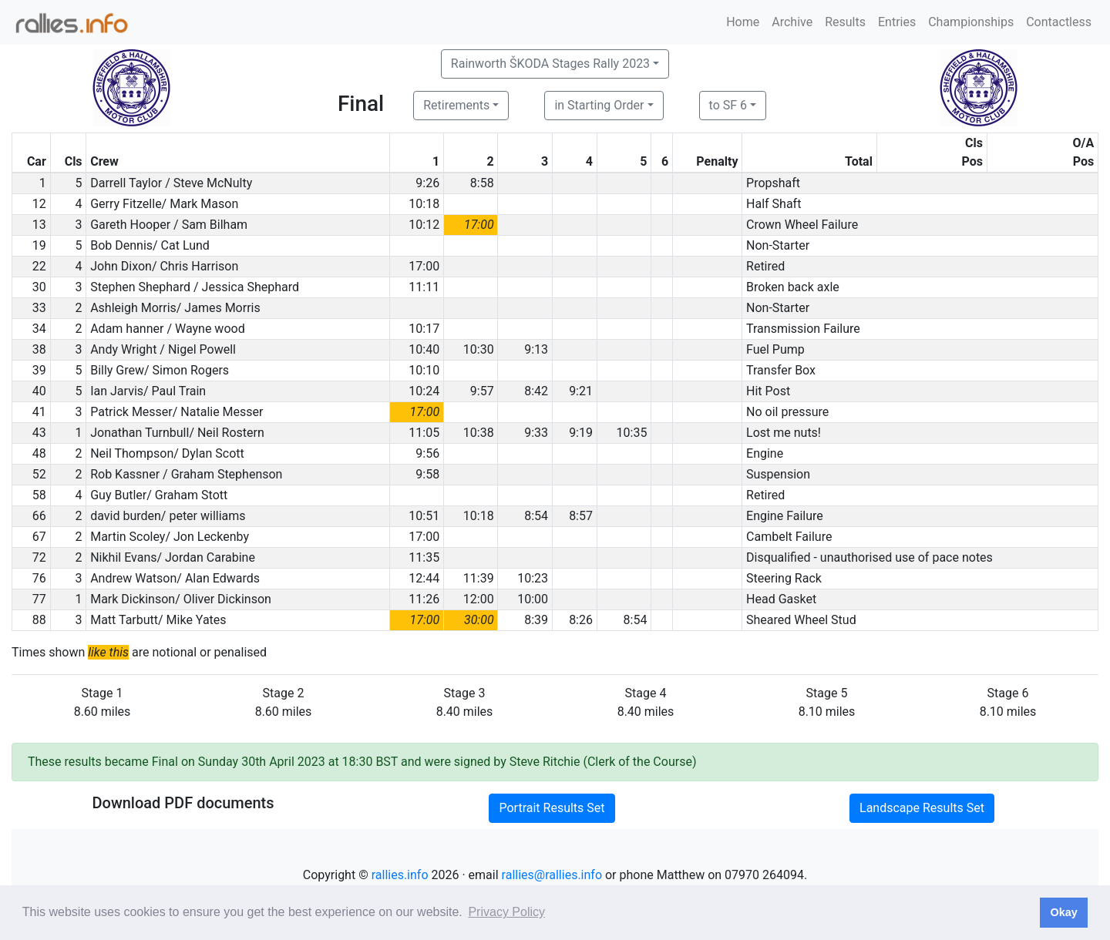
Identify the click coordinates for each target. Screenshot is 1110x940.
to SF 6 (728, 105)
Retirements (456, 105)
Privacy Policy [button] (506, 911)
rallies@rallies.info (552, 875)
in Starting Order (599, 105)
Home (742, 22)
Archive (792, 22)
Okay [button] (1063, 912)
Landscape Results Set (921, 808)
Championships (971, 22)
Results (845, 22)
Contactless (1059, 22)
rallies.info (400, 875)
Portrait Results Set (551, 808)
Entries (897, 22)
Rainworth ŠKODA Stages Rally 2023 (550, 63)
